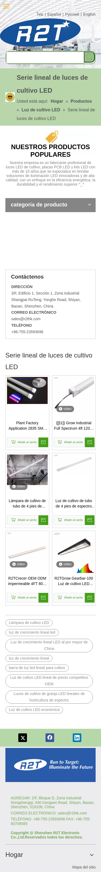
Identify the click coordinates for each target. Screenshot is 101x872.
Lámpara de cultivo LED (29, 622)
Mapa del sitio (84, 867)
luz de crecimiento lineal (29, 658)
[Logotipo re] (50, 765)
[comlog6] (45, 32)
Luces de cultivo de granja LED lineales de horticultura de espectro (49, 696)
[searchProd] (45, 58)
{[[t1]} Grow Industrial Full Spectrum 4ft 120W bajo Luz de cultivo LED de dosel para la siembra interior (73, 426)
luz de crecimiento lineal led (32, 632)
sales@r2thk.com (25, 319)
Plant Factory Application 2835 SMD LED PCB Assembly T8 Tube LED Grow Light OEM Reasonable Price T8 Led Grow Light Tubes (27, 426)
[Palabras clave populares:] (89, 57)
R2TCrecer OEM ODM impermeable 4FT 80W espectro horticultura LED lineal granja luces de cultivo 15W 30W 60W (27, 581)
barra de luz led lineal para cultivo (37, 668)
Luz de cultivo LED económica (34, 709)
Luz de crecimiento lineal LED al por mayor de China (49, 645)
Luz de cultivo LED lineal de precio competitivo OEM (49, 680)
